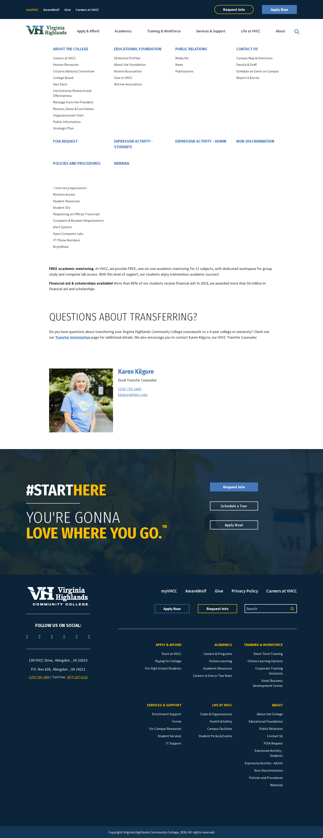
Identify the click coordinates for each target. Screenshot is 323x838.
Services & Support (210, 31)
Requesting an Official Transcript (76, 214)
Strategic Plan (63, 128)
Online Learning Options (265, 661)
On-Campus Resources (165, 729)
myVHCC (32, 10)
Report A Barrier (248, 78)
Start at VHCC (171, 654)
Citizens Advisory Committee (74, 71)
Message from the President (73, 102)
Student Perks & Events (215, 736)
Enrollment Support (166, 714)
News (179, 64)
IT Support (173, 743)
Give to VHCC (123, 78)
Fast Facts (60, 84)
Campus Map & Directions (254, 58)
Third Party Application (69, 188)
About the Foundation (130, 64)
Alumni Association (128, 71)
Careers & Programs (217, 654)
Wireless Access (64, 194)
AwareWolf (51, 10)
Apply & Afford (88, 31)
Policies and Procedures (76, 163)
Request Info (234, 9)
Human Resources (66, 64)
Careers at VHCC (87, 10)
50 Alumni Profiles (127, 58)
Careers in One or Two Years (212, 675)
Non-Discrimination (255, 141)
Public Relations (191, 49)
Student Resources (66, 201)
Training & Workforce (164, 31)
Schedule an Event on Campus (257, 71)
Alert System (62, 227)
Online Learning (220, 661)
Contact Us (247, 49)
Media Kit (182, 58)
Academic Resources (217, 668)
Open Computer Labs (68, 234)
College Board (63, 78)
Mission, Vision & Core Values (73, 109)
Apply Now (279, 9)
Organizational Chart (68, 115)
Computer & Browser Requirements (78, 220)
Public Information (67, 122)
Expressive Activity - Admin (200, 141)
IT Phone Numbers (66, 240)
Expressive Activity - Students (133, 144)
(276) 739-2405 (129, 389)
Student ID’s (61, 207)
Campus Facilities (219, 729)
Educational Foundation (137, 49)
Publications (184, 71)
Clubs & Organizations (216, 714)
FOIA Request (65, 141)
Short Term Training (268, 654)
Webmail (122, 163)
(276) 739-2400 (39, 677)
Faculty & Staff (246, 64)
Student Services (169, 736)
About (280, 31)
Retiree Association (128, 84)
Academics (123, 31)
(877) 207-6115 (77, 677)
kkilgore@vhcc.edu (133, 394)
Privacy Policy (244, 591)
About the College (70, 49)
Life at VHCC (250, 31)
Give (67, 10)
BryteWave (61, 246)
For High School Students (163, 668)
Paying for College (168, 661)
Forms (176, 721)
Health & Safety (221, 721)
